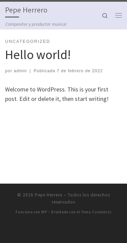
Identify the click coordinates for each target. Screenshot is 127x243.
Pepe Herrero (49, 195)
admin (20, 71)
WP (44, 212)
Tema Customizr (96, 212)
